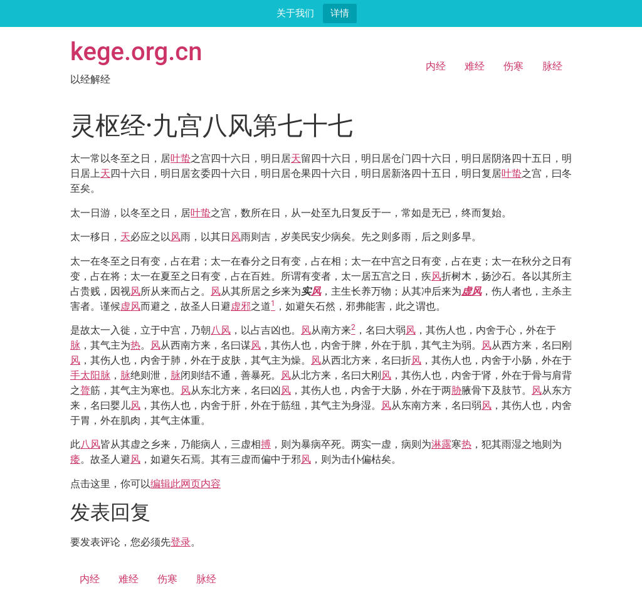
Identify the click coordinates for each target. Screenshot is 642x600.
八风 (221, 330)
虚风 (471, 291)
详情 (339, 13)
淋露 (441, 444)
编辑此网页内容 (185, 484)
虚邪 (241, 306)
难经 (475, 66)
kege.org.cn (136, 51)
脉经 (552, 66)
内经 (436, 66)
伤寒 (513, 66)
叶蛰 (181, 158)
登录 (181, 542)
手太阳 (85, 375)
